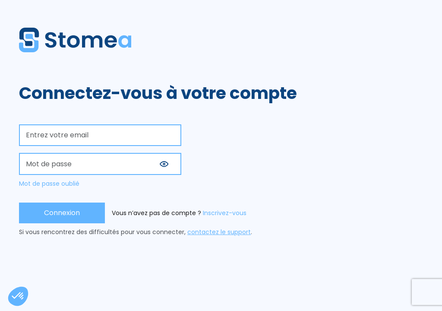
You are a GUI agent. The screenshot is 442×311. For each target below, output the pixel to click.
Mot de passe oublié (49, 183)
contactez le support (219, 232)
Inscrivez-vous (224, 213)
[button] (164, 164)
